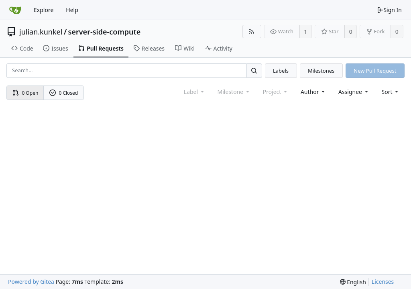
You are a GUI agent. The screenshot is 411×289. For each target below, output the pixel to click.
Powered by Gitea (31, 281)
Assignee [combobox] (353, 92)
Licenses (383, 281)
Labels (281, 70)
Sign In (389, 10)
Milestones (321, 70)
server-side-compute (104, 32)
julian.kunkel (40, 32)
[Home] (15, 10)
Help (72, 10)
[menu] (390, 91)
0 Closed (63, 93)
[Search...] (254, 70)
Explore (43, 10)
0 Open (25, 93)
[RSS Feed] (251, 31)
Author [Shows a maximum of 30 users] (313, 92)
